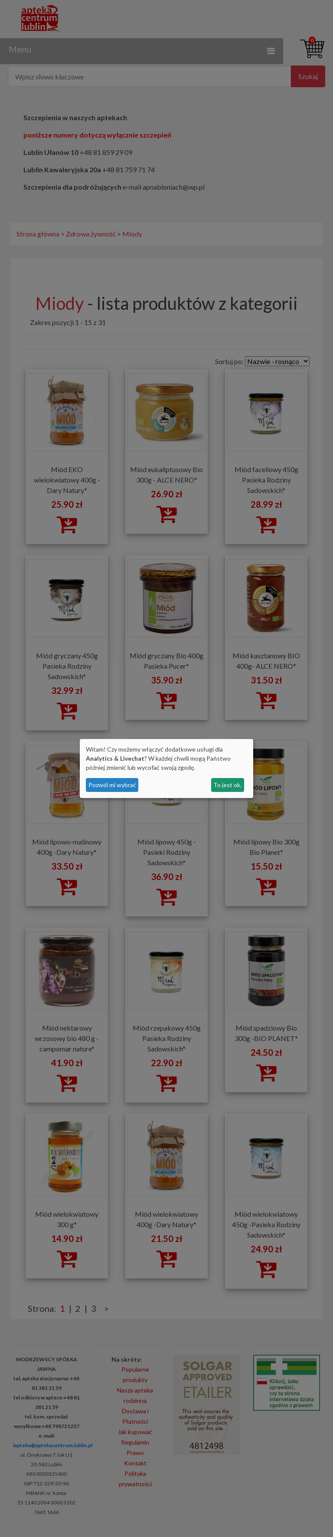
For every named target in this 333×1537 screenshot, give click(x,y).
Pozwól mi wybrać (112, 784)
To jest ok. (227, 784)
